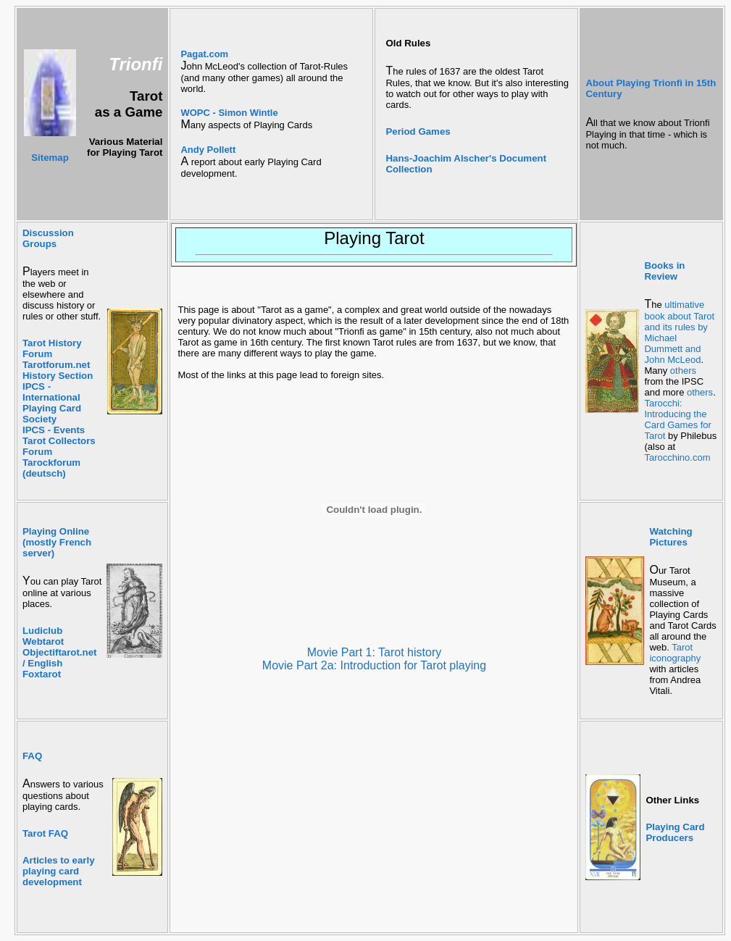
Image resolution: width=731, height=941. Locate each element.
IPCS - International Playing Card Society (51, 403)
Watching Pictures (670, 537)
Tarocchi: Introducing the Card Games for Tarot (677, 419)
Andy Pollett (207, 149)
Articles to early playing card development (58, 871)
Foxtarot (41, 674)
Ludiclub (42, 630)
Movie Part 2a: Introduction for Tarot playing (374, 665)
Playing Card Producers (675, 832)
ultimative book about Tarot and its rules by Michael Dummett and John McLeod (679, 332)
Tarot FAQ (45, 833)
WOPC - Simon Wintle (228, 112)
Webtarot (43, 641)
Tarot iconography (675, 653)
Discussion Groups (48, 238)
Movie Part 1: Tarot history (374, 652)
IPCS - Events (53, 430)
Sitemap (50, 157)
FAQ (32, 755)
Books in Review (664, 271)
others (683, 370)
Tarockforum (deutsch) (51, 468)
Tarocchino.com (677, 457)
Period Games (417, 131)
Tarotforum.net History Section (57, 370)
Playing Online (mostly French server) (56, 542)
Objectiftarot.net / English (59, 658)
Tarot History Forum (52, 348)
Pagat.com (204, 54)
